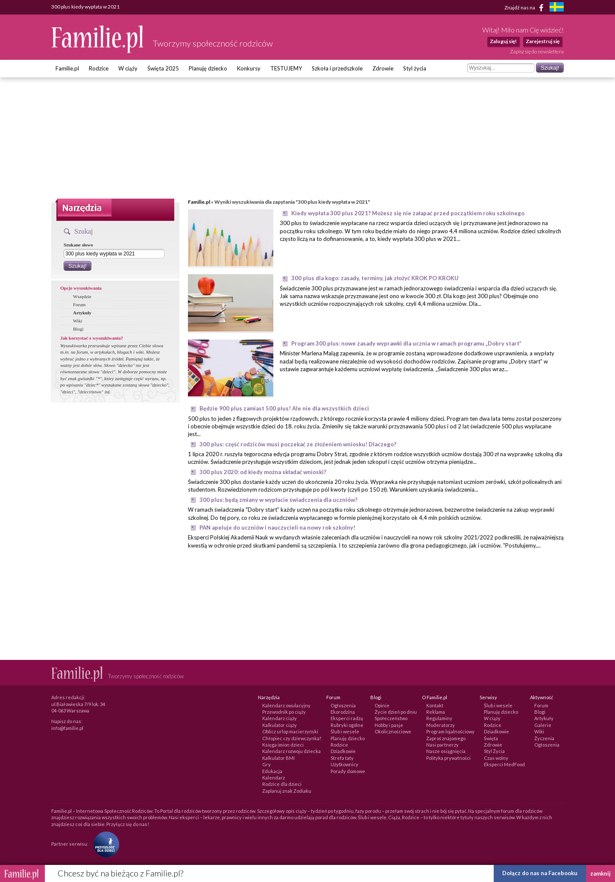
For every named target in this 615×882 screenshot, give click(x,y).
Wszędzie (82, 296)
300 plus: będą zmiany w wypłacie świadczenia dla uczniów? (278, 499)
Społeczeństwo (391, 718)
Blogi (78, 328)
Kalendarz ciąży (279, 718)
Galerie (542, 725)
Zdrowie (382, 68)
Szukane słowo (78, 244)
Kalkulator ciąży (279, 725)
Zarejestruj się (542, 41)
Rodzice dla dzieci (282, 784)
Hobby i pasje (389, 725)
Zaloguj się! (503, 41)
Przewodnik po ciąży (284, 712)
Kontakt (434, 705)
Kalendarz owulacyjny (286, 705)
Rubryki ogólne (347, 725)
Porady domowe (348, 771)
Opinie (382, 705)
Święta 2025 (163, 68)
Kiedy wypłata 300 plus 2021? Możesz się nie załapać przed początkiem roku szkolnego (407, 213)
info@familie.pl (67, 728)
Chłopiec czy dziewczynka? (291, 738)
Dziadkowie (343, 751)
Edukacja (272, 771)
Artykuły (82, 312)
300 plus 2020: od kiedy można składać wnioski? (262, 472)
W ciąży (128, 68)
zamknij (600, 873)
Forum (79, 304)
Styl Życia (494, 751)
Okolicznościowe (393, 731)
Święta (491, 738)
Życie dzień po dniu (396, 712)
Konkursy (249, 68)
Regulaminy (439, 718)
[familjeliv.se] (556, 8)
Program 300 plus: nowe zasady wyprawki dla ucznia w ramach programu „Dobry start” (406, 343)
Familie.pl (67, 68)
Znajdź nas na (525, 7)
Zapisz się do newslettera (537, 51)
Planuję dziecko (208, 68)
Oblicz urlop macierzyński (290, 731)
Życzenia (544, 738)
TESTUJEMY (286, 68)
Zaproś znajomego (446, 738)
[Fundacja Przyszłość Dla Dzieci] (104, 844)
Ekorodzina (343, 712)
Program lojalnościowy (450, 731)
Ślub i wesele (345, 731)
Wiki (77, 320)
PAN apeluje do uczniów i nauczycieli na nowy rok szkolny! (277, 527)
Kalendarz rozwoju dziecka (291, 751)
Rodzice (98, 68)
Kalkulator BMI (278, 758)
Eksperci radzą (347, 718)
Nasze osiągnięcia (446, 751)
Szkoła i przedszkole (337, 68)
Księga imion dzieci (283, 744)
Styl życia (414, 68)
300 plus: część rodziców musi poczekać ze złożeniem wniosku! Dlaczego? (297, 444)
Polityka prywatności (448, 758)
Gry (266, 764)
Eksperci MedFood (504, 764)
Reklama (435, 712)
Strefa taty (342, 758)
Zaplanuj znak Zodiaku (286, 791)
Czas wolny (496, 758)
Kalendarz (273, 777)
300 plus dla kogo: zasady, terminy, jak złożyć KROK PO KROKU (375, 278)
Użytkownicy (344, 764)
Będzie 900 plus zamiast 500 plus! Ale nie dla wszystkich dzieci (284, 408)
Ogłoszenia (343, 705)
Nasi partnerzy (442, 744)
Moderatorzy (440, 725)
